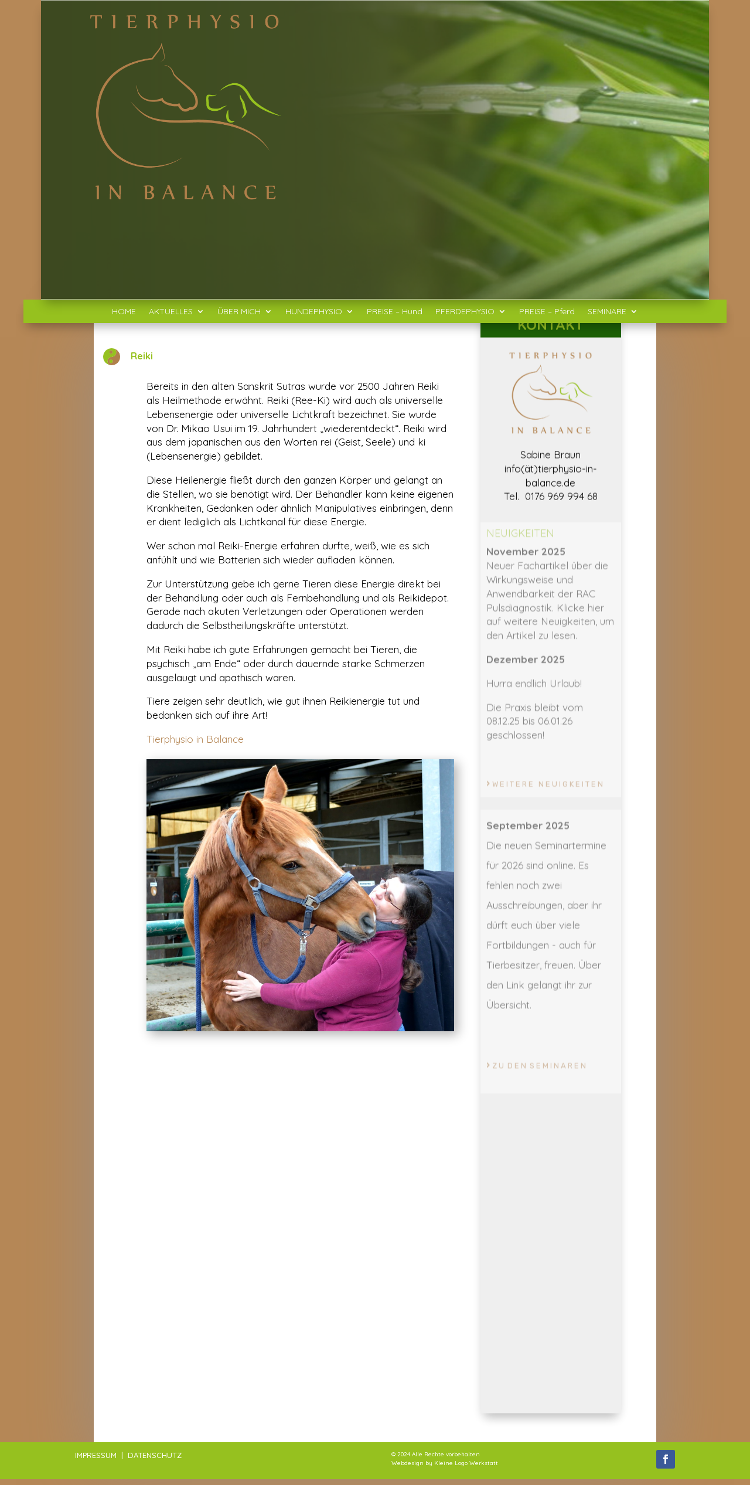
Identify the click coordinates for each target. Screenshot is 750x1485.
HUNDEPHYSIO (313, 312)
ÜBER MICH (239, 312)
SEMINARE (607, 312)
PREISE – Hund (394, 312)
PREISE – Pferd (547, 312)
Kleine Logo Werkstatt (466, 1463)
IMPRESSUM (96, 1455)
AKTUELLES (171, 312)
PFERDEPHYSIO (465, 312)
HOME (124, 312)
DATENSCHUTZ (155, 1455)
